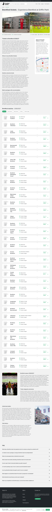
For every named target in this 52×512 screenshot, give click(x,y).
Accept (48, 509)
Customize (39, 509)
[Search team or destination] (20, 4)
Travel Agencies (26, 502)
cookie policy (24, 510)
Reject (44, 509)
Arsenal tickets (26, 378)
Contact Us (37, 498)
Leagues (24, 499)
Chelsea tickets (32, 378)
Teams (24, 497)
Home (24, 494)
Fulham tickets (38, 378)
